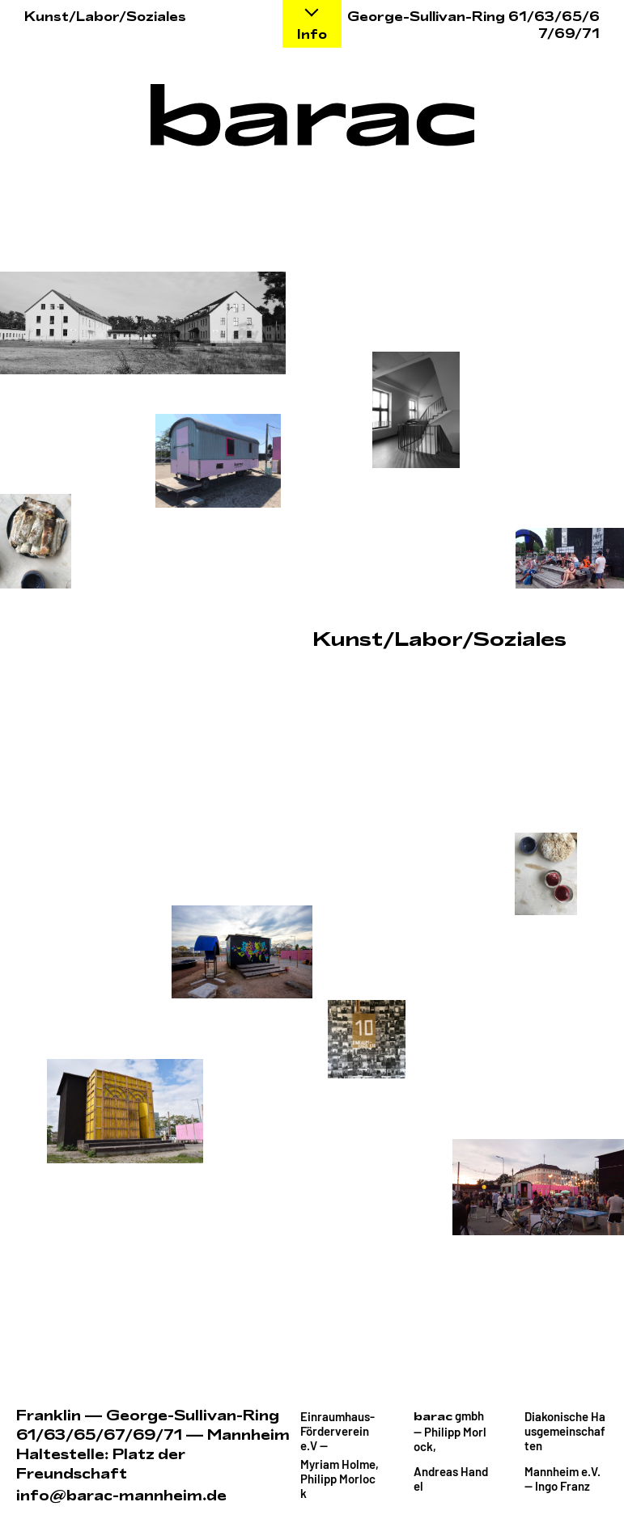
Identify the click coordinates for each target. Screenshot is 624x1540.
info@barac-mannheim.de (121, 1495)
